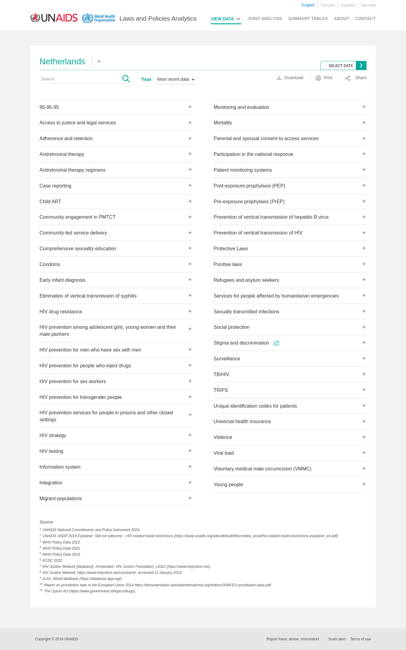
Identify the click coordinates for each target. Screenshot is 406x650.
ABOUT (341, 18)
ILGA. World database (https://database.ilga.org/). (83, 579)
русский (368, 5)
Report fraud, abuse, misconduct (293, 639)
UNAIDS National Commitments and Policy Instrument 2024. (91, 530)
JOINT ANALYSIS (264, 18)
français (328, 5)
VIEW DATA (222, 18)
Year (146, 79)
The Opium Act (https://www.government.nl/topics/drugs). (90, 591)
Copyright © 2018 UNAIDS (56, 639)
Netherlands (62, 61)
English (308, 5)
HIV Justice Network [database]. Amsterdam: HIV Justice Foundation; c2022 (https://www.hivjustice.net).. (127, 566)
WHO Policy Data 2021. (62, 548)
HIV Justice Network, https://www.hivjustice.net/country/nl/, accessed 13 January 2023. (113, 573)
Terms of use (360, 639)
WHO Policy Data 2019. (62, 554)
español (348, 5)
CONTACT (365, 18)
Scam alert (337, 639)
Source (46, 522)
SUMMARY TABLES (308, 18)
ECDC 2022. (53, 560)
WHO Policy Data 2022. (62, 542)
